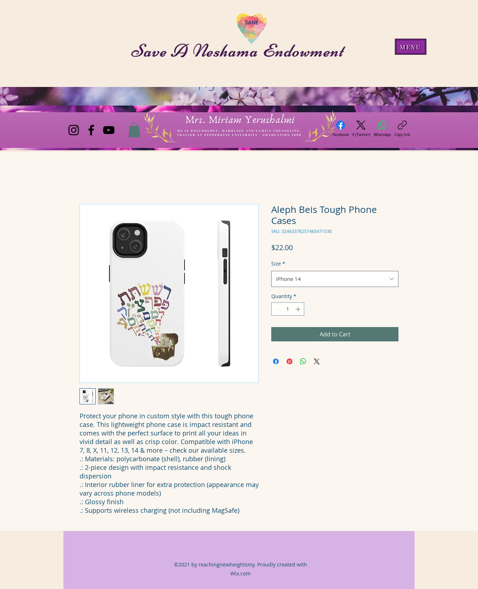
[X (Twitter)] (361, 129)
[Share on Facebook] (276, 361)
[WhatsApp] (382, 129)
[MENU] (410, 47)
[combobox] (334, 279)
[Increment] (298, 309)
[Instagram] (74, 130)
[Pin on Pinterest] (289, 361)
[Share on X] (316, 361)
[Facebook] (91, 130)
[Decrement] (276, 309)
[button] (134, 130)
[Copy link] (402, 129)
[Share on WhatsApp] (303, 361)
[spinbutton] (287, 309)
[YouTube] (109, 130)
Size (278, 263)
